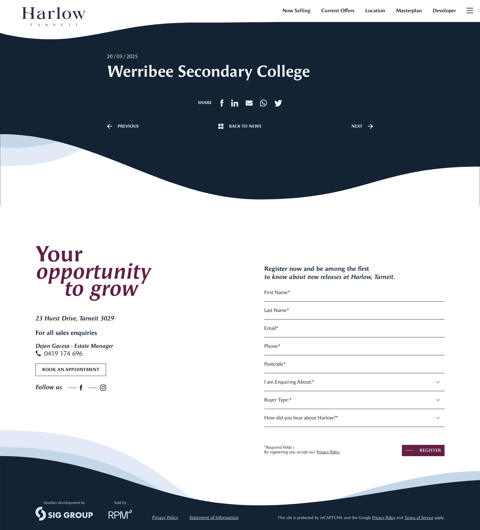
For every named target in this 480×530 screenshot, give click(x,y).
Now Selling (296, 11)
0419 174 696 (59, 353)
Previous (123, 126)
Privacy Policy (328, 452)
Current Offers (338, 11)
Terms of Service (418, 517)
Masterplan (409, 11)
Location (375, 11)
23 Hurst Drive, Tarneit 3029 (74, 318)
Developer (444, 11)
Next (362, 126)
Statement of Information (213, 517)
